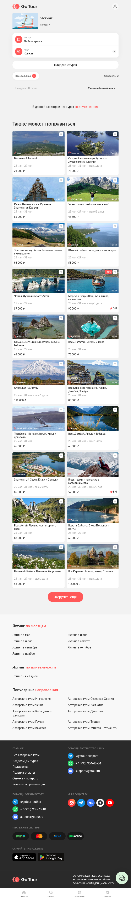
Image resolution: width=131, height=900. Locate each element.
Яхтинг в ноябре (23, 653)
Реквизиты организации (28, 784)
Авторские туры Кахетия (29, 728)
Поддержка (20, 766)
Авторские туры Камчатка (85, 705)
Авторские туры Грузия (28, 721)
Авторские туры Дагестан (85, 711)
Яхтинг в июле (22, 641)
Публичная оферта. (99, 879)
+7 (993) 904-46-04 (84, 763)
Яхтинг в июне (77, 635)
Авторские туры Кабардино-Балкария (31, 713)
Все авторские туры (25, 755)
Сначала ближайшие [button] (102, 88)
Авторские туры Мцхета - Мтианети (92, 728)
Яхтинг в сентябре (24, 647)
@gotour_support (83, 756)
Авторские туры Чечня (27, 705)
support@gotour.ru (84, 771)
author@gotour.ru (27, 817)
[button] (65, 39)
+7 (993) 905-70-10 (29, 809)
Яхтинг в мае (21, 635)
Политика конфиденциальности (94, 883)
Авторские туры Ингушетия (31, 698)
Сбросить (111, 75)
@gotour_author (26, 802)
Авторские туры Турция (84, 721)
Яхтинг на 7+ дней (25, 676)
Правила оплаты (23, 772)
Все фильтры (25, 76)
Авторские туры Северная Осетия (91, 698)
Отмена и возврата (25, 778)
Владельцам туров (25, 761)
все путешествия (86, 106)
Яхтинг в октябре (79, 647)
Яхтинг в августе (79, 641)
